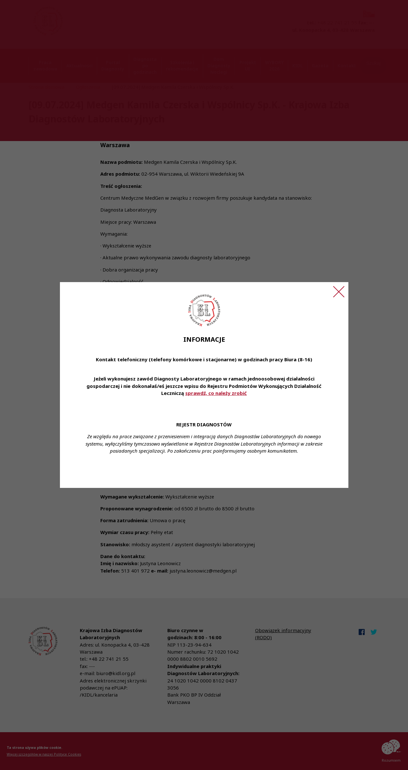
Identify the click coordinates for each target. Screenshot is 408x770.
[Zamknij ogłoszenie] (338, 291)
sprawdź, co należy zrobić (216, 393)
